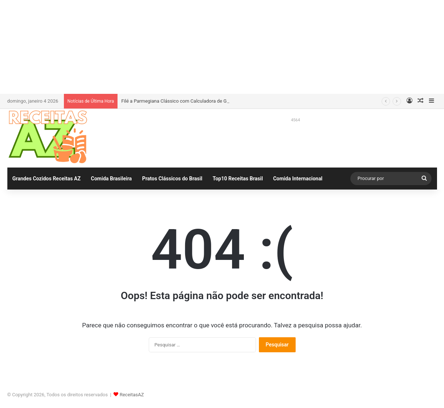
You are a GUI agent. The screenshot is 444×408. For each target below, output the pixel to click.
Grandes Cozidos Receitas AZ (46, 178)
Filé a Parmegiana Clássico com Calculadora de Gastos (179, 101)
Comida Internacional (297, 178)
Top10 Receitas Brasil (238, 178)
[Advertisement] (222, 46)
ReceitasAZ (132, 394)
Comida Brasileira (111, 178)
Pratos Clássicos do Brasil (172, 178)
